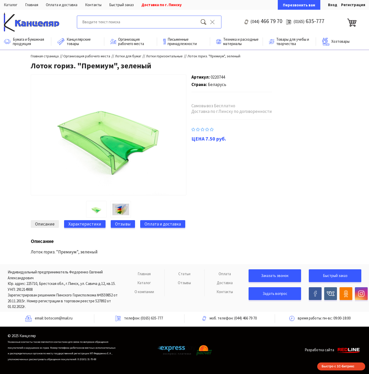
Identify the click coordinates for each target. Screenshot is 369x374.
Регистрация (353, 4)
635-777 (308, 21)
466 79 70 (266, 21)
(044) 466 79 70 (245, 318)
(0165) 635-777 (152, 318)
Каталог (10, 4)
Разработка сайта (333, 349)
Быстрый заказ (121, 4)
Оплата (225, 273)
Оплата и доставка (61, 4)
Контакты (93, 4)
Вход (332, 4)
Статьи (184, 273)
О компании (144, 291)
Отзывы (184, 282)
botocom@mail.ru (59, 318)
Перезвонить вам (299, 5)
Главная (31, 4)
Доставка (225, 282)
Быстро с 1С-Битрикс (338, 366)
